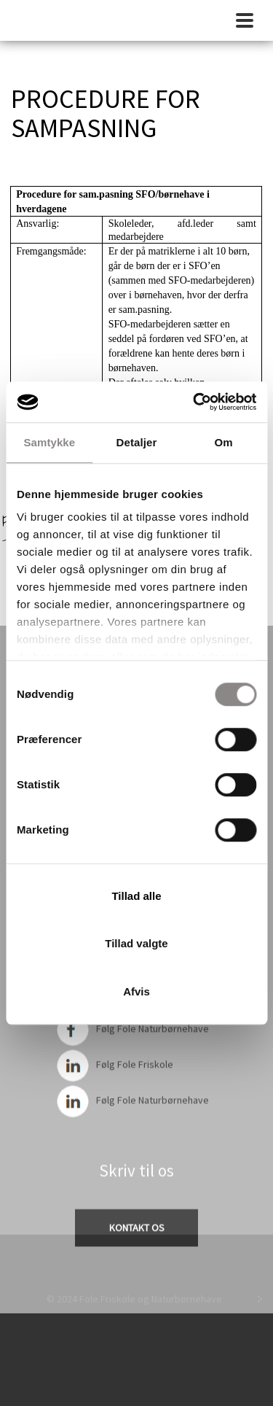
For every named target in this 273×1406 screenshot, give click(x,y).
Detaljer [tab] (136, 442)
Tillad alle (136, 896)
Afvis (136, 991)
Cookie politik (137, 1278)
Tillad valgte (136, 943)
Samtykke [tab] (49, 442)
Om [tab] (224, 442)
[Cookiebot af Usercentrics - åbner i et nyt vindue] (194, 401)
